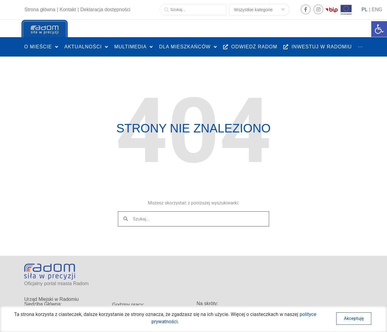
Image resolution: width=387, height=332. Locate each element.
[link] (379, 29)
